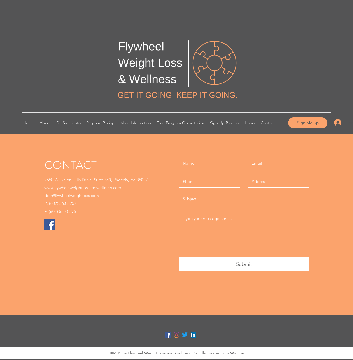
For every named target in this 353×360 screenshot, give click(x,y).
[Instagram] (176, 335)
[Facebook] (49, 224)
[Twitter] (185, 335)
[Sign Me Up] (308, 122)
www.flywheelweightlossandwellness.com (82, 187)
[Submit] (244, 264)
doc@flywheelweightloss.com (71, 195)
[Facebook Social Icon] (168, 335)
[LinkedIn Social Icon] (193, 335)
